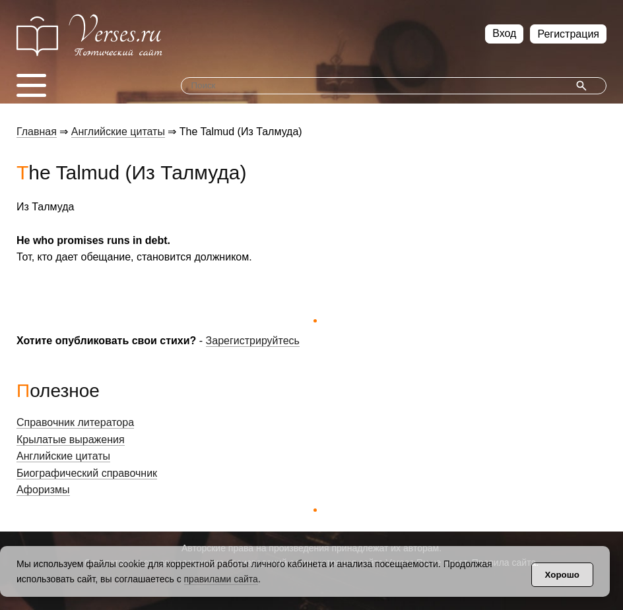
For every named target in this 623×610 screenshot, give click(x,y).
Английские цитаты (118, 131)
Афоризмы (43, 489)
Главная (36, 131)
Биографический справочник (86, 473)
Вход (504, 33)
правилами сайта (221, 579)
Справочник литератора (75, 422)
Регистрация (568, 34)
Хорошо (562, 575)
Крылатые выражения (70, 439)
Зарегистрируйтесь (253, 340)
